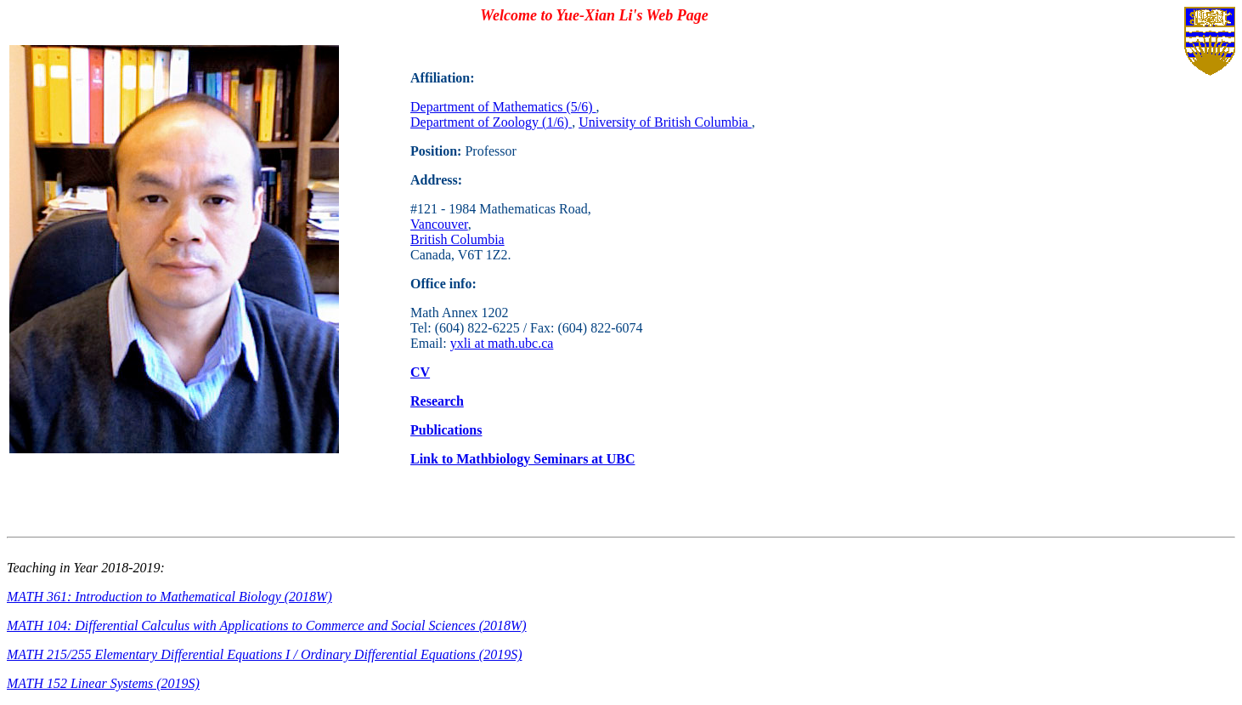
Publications (446, 430)
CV (420, 372)
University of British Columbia (665, 122)
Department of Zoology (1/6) (491, 122)
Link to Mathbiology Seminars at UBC (522, 459)
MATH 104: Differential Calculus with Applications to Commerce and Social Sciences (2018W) (267, 625)
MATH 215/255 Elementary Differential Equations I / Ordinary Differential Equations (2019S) (264, 654)
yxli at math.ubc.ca (502, 343)
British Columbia (457, 239)
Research (437, 401)
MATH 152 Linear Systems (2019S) (103, 683)
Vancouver (439, 224)
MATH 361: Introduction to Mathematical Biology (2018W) (169, 596)
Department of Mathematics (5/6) (503, 106)
